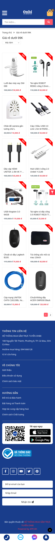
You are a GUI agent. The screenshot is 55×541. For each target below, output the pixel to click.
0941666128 (26, 349)
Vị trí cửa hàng (9, 354)
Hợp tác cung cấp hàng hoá (15, 409)
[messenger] (20, 537)
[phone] (7, 537)
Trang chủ (7, 32)
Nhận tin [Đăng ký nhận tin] (27, 502)
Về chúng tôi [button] (11, 365)
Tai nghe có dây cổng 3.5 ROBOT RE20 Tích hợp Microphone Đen (40, 215)
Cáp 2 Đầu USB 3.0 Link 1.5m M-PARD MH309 (39, 129)
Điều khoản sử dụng (12, 375)
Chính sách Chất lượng (13, 414)
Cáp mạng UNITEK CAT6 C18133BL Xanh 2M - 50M (14, 300)
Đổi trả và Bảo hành (11, 397)
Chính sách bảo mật (11, 381)
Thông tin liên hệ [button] (14, 331)
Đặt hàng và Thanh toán (13, 403)
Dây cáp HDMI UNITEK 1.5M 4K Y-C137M (13, 172)
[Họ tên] (27, 484)
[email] (46, 537)
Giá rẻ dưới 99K (23, 32)
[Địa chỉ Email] (27, 493)
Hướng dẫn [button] (10, 393)
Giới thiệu (7, 370)
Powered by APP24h (27, 529)
